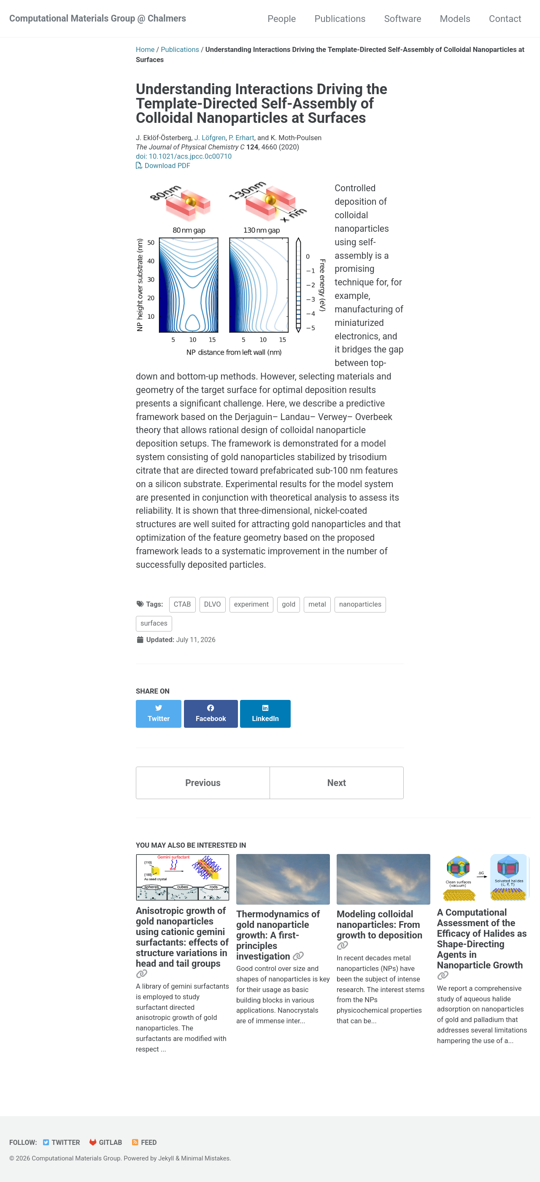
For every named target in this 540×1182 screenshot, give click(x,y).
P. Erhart (241, 138)
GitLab (108, 1143)
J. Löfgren (210, 138)
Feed (147, 1143)
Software (402, 19)
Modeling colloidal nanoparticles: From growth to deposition (379, 930)
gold (288, 619)
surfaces (153, 638)
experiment (251, 619)
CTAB (182, 619)
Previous (203, 788)
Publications (340, 19)
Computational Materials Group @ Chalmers (101, 19)
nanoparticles (360, 619)
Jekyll (166, 1158)
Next (336, 788)
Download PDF (163, 166)
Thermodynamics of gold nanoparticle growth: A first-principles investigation (278, 941)
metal (317, 619)
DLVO (212, 619)
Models (455, 19)
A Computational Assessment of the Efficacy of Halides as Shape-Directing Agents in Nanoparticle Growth (482, 945)
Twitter (62, 1143)
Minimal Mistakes (207, 1158)
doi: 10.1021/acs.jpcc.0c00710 (184, 156)
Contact (505, 19)
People (281, 19)
